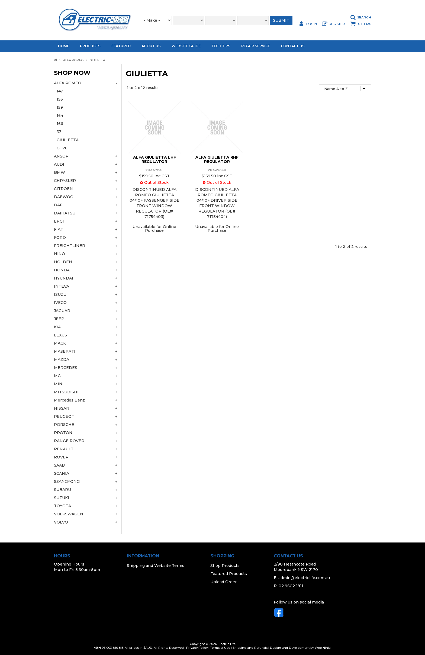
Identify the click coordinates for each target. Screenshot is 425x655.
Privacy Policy (197, 648)
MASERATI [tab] (64, 351)
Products (90, 46)
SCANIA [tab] (61, 473)
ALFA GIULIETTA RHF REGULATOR (217, 159)
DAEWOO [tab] (63, 196)
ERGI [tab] (59, 221)
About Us (151, 46)
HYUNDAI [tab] (63, 278)
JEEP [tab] (59, 318)
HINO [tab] (59, 253)
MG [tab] (57, 375)
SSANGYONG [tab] (67, 481)
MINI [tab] (59, 383)
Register (337, 23)
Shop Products (225, 565)
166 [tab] (60, 123)
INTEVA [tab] (61, 286)
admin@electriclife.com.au (304, 577)
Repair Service (255, 46)
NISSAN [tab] (61, 408)
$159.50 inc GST (154, 176)
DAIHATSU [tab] (64, 213)
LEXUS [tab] (60, 335)
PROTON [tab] (63, 432)
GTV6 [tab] (62, 148)
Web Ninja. (323, 648)
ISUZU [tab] (60, 294)
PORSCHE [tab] (64, 424)
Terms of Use (220, 648)
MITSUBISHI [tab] (66, 392)
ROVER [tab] (61, 457)
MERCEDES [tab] (65, 367)
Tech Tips (220, 46)
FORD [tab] (60, 237)
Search (364, 17)
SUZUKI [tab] (61, 497)
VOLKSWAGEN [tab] (68, 514)
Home (63, 46)
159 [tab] (60, 107)
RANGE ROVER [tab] (69, 440)
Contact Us (293, 46)
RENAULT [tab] (63, 449)
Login (311, 23)
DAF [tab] (58, 205)
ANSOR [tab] (61, 156)
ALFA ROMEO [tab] (67, 83)
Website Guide (186, 46)
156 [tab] (60, 99)
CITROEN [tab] (63, 188)
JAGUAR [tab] (62, 310)
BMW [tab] (59, 172)
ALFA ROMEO (73, 60)
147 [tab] (60, 91)
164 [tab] (60, 115)
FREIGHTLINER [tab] (69, 245)
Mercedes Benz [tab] (69, 400)
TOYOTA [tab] (62, 505)
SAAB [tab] (59, 465)
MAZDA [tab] (61, 359)
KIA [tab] (57, 327)
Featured (121, 46)
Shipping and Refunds (250, 648)
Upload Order (223, 581)
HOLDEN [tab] (63, 261)
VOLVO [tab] (61, 522)
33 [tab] (59, 131)
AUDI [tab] (59, 164)
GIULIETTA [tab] (68, 139)
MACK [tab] (60, 343)
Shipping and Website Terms (155, 565)
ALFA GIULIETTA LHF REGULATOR (154, 159)
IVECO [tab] (60, 302)
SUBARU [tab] (62, 489)
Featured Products (228, 573)
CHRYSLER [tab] (65, 180)
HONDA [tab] (62, 270)
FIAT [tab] (58, 229)
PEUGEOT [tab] (64, 416)
